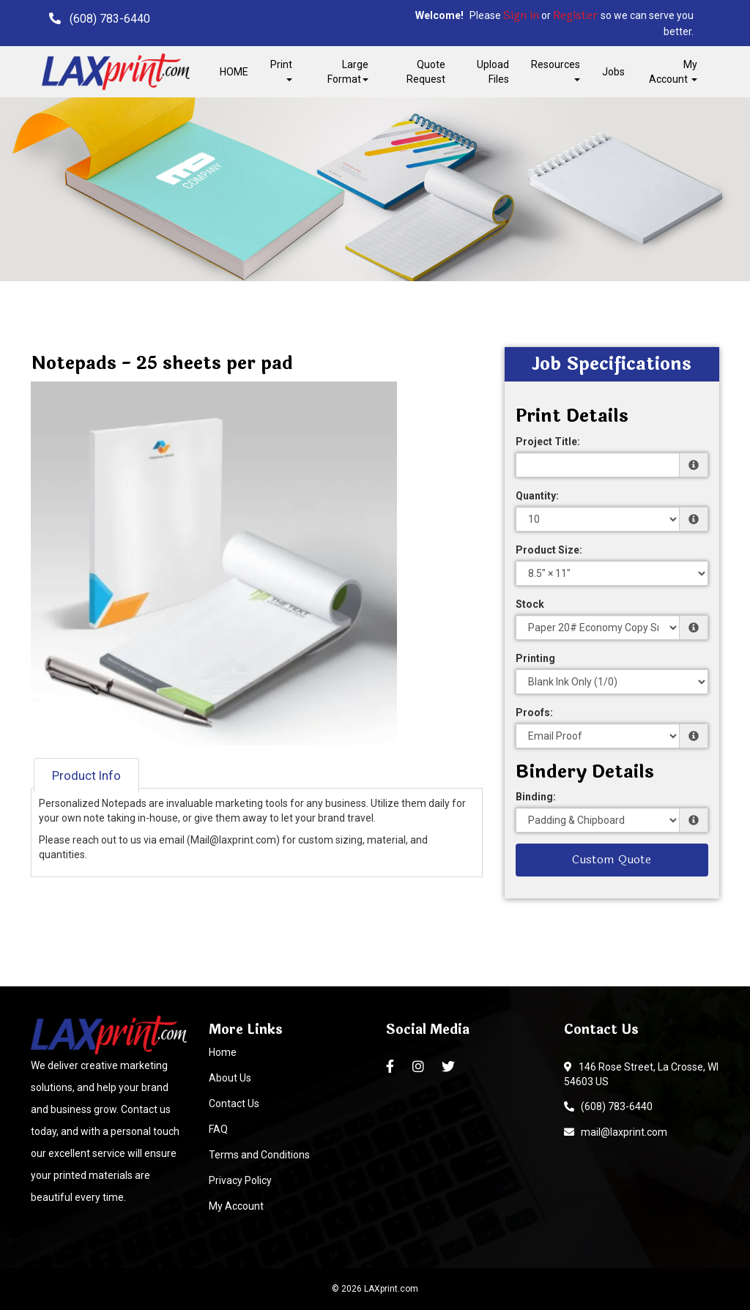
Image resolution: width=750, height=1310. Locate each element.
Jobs (613, 72)
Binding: (536, 797)
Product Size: (549, 550)
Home (223, 1052)
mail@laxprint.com (616, 1132)
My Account (236, 1206)
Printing (535, 658)
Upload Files (493, 72)
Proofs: (534, 712)
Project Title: (548, 441)
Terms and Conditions (259, 1155)
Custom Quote (611, 859)
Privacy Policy (240, 1180)
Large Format (347, 72)
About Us (230, 1078)
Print (281, 70)
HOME (234, 72)
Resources (555, 70)
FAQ (218, 1129)
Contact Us (234, 1103)
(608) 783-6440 (608, 1106)
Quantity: (537, 496)
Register (575, 15)
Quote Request (425, 72)
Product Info (86, 775)
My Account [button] (673, 72)
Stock (530, 604)
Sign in (521, 15)
